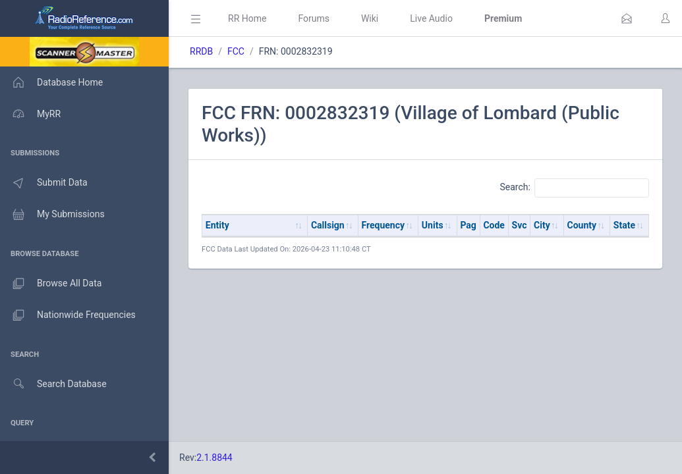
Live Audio (431, 18)
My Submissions (52, 215)
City (542, 225)
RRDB (201, 51)
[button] (626, 18)
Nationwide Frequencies (68, 315)
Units (432, 225)
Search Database (53, 384)
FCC (235, 51)
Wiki (369, 18)
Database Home (51, 82)
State (624, 225)
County (582, 225)
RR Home (247, 18)
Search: (574, 187)
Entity (217, 225)
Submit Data (44, 183)
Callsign (328, 225)
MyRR (30, 114)
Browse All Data (50, 284)
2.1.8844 (214, 457)
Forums (313, 18)
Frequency (383, 225)
